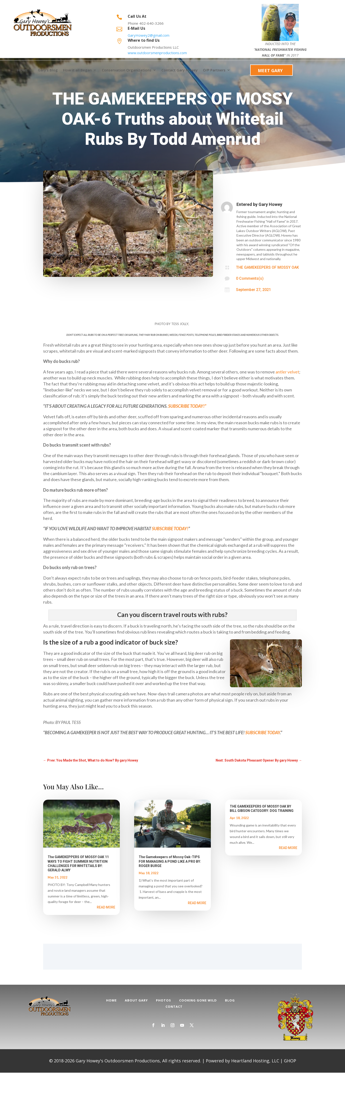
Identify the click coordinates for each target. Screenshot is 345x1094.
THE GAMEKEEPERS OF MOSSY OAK (267, 288)
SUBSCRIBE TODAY (262, 753)
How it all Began (77, 70)
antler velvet (287, 393)
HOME (22, 70)
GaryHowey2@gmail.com (148, 35)
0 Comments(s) (250, 299)
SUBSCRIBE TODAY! (170, 550)
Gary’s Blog (48, 70)
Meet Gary (270, 70)
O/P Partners (214, 70)
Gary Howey (270, 225)
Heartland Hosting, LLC (255, 1082)
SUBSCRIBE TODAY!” (187, 427)
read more (106, 929)
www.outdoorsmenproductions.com (157, 52)
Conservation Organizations (126, 70)
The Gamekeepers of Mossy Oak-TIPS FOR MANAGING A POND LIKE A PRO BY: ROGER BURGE (170, 882)
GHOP (290, 1082)
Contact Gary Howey (179, 70)
